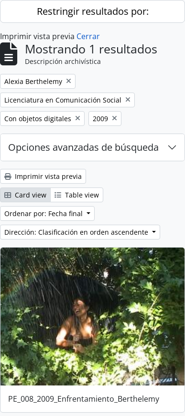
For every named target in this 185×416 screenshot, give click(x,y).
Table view (76, 194)
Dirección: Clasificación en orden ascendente (77, 232)
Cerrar (88, 36)
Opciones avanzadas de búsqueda (83, 147)
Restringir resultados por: (93, 11)
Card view (25, 194)
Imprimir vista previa (43, 176)
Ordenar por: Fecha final (44, 213)
